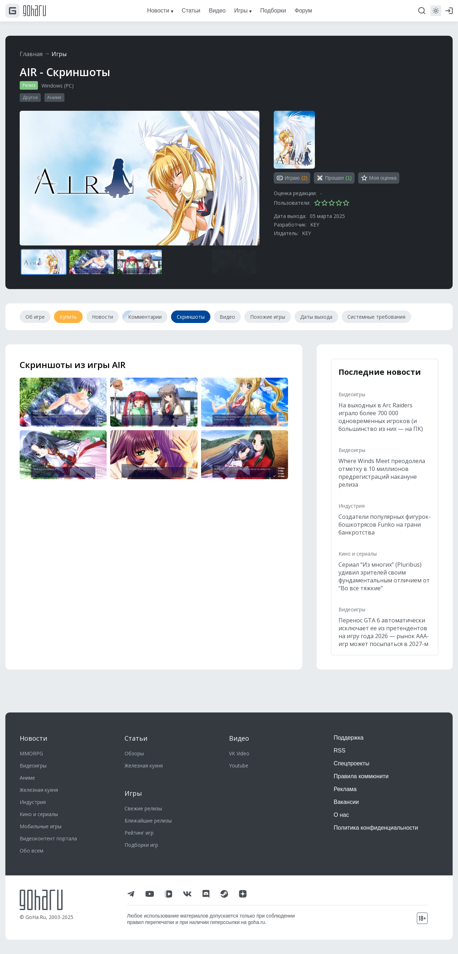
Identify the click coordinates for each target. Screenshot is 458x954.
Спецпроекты (352, 763)
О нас (341, 815)
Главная (31, 54)
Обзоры (134, 753)
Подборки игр (141, 844)
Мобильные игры (41, 826)
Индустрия (351, 505)
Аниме (54, 97)
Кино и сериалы (357, 553)
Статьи (136, 738)
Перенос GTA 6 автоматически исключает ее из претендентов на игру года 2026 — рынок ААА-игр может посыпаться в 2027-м (383, 632)
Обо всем (31, 850)
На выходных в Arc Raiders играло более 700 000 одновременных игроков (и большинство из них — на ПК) (380, 417)
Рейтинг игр (139, 832)
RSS (340, 750)
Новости (33, 738)
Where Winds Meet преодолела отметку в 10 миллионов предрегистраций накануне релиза (381, 472)
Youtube (238, 765)
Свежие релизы (143, 808)
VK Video (239, 753)
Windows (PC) (58, 85)
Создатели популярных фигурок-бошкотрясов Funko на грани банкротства (384, 524)
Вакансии (346, 802)
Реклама (345, 789)
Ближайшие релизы (148, 820)
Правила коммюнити (361, 776)
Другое (30, 97)
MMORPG (31, 753)
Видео (239, 738)
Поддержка (349, 738)
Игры (59, 54)
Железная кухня (39, 789)
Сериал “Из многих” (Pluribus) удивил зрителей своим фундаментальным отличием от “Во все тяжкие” (384, 576)
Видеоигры (351, 394)
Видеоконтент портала (48, 838)
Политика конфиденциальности (376, 828)
